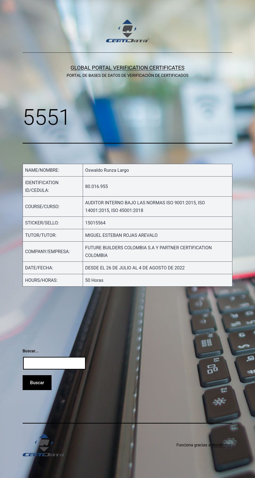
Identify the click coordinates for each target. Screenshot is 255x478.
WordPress (221, 445)
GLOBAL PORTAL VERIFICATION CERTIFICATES (127, 68)
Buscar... (30, 350)
